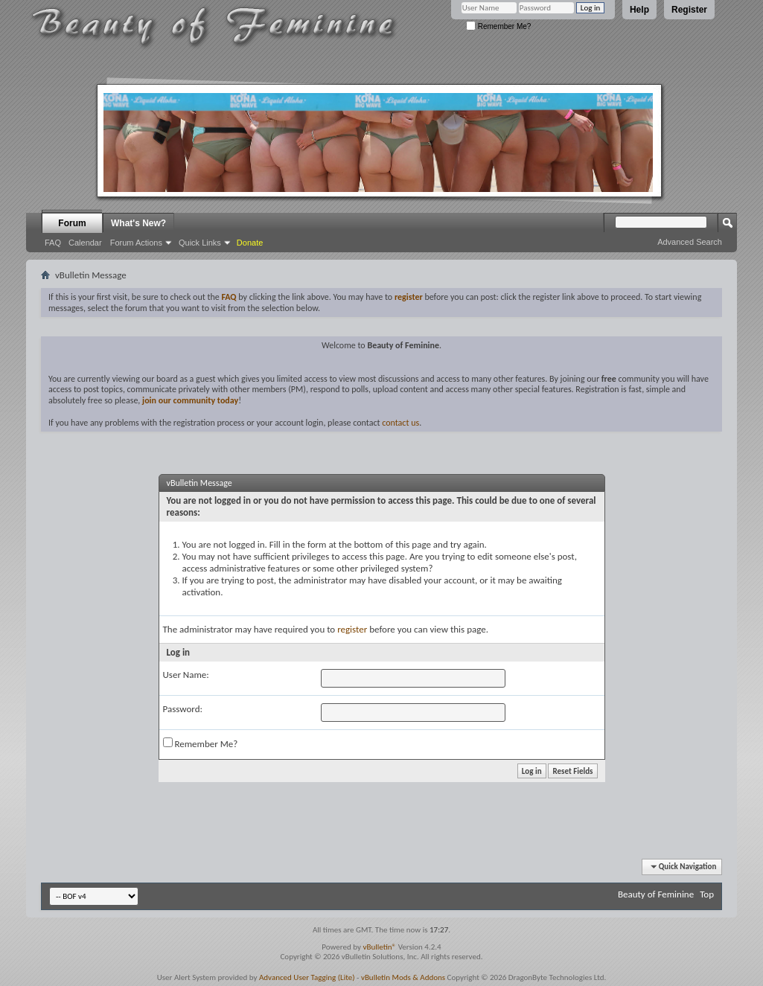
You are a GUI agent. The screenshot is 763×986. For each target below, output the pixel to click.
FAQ (53, 242)
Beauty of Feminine (656, 894)
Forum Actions (136, 242)
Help (639, 9)
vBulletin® (379, 947)
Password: (182, 708)
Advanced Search (689, 241)
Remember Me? (498, 26)
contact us (400, 422)
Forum (72, 223)
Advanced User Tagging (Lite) (307, 977)
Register (689, 9)
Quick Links (200, 242)
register (352, 629)
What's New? (138, 223)
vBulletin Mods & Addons (403, 977)
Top (707, 894)
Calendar (85, 242)
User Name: (186, 674)
